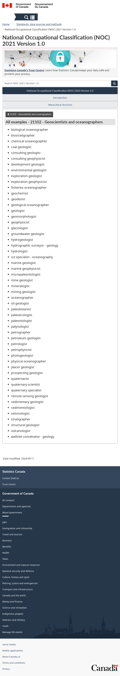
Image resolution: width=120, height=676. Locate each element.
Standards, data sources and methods (39, 24)
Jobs (4, 522)
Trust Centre (8, 484)
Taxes (5, 558)
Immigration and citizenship (17, 528)
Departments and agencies (16, 506)
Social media (9, 644)
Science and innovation (14, 607)
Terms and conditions (13, 662)
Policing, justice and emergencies (20, 583)
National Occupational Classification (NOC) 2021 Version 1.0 (60, 90)
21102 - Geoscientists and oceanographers (29, 114)
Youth (5, 625)
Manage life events (12, 632)
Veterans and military (13, 619)
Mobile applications (12, 650)
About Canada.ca (11, 656)
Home (6, 24)
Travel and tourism (12, 534)
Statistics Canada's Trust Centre (24, 70)
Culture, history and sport (15, 577)
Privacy (6, 668)
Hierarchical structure (60, 104)
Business (7, 540)
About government (12, 512)
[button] (26, 17)
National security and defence (18, 571)
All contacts (8, 500)
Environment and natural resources (21, 564)
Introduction (60, 97)
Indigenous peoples (12, 613)
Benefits (6, 546)
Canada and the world (14, 595)
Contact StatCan (10, 478)
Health (5, 552)
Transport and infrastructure (17, 589)
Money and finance (12, 601)
